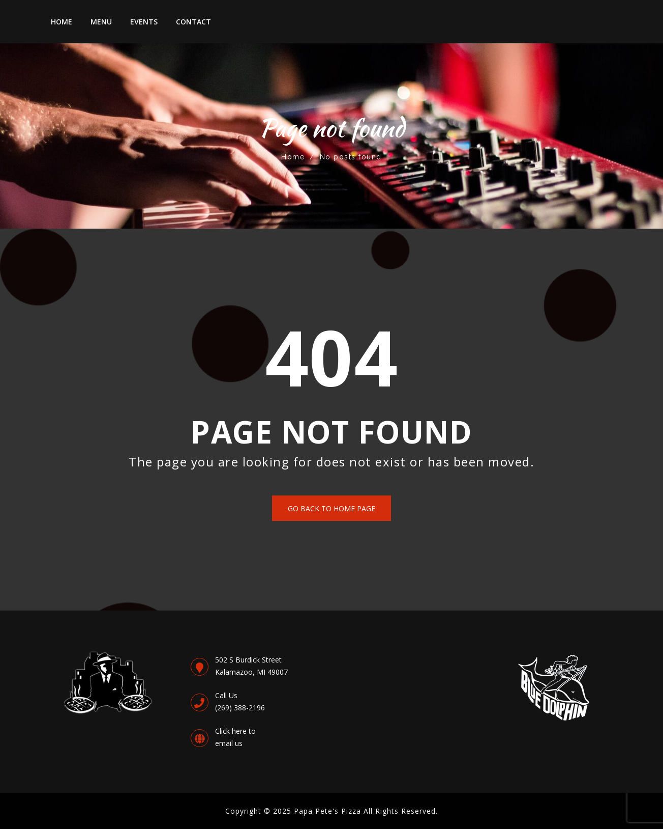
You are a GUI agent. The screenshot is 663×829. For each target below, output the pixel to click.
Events (144, 21)
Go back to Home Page (331, 508)
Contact (193, 21)
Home (61, 21)
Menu (101, 21)
